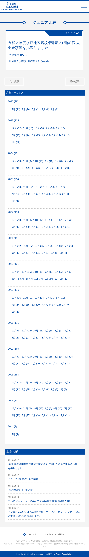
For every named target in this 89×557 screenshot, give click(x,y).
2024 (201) (14, 153)
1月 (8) (63, 389)
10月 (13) (38, 161)
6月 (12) (16, 415)
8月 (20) (59, 161)
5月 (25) (36, 135)
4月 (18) (46, 304)
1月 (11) (65, 227)
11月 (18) (28, 298)
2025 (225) (14, 120)
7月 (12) (67, 408)
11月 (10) (27, 356)
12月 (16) (17, 298)
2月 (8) (45, 109)
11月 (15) (27, 272)
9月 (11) (49, 272)
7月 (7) (68, 272)
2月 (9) (66, 304)
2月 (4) (55, 337)
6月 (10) (16, 337)
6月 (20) (26, 194)
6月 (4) (15, 279)
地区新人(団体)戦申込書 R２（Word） (29, 61)
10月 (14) (39, 298)
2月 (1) (54, 253)
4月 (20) (36, 363)
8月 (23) (59, 272)
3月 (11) (36, 109)
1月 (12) (55, 109)
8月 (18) (60, 187)
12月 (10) (17, 187)
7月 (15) (69, 356)
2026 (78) (13, 101)
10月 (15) (39, 246)
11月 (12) (28, 187)
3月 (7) (45, 253)
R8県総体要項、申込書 (20, 490)
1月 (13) (65, 168)
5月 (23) (26, 337)
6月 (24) (26, 135)
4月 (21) (36, 253)
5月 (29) (26, 168)
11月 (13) (28, 128)
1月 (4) (63, 253)
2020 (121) (14, 264)
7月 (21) (69, 220)
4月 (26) (26, 109)
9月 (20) (50, 128)
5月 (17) (26, 415)
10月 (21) (38, 356)
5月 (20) (26, 227)
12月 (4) (16, 272)
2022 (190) (14, 212)
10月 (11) (38, 272)
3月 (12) (46, 363)
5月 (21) (16, 109)
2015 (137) (14, 400)
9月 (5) (49, 246)
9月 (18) (49, 161)
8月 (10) (60, 298)
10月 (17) (39, 187)
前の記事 (75, 81)
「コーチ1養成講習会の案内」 (24, 479)
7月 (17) (69, 330)
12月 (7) (16, 356)
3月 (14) (56, 135)
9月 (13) (50, 187)
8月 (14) (59, 356)
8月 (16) (60, 128)
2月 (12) (53, 279)
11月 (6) (27, 382)
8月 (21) (59, 220)
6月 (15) (26, 304)
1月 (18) (65, 337)
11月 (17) (28, 246)
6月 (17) (16, 227)
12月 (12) (17, 128)
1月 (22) (16, 142)
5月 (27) (36, 194)
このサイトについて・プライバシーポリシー (46, 534)
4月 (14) (36, 337)
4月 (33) (46, 194)
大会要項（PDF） (18, 54)
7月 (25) (16, 135)
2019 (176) (14, 290)
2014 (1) (12, 426)
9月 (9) (48, 408)
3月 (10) (43, 279)
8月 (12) (59, 246)
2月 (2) (66, 135)
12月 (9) (16, 330)
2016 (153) (14, 374)
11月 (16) (27, 330)
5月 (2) (24, 279)
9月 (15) (50, 298)
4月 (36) (46, 135)
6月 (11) (16, 363)
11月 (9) (27, 161)
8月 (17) (59, 330)
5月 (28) (26, 363)
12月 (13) (17, 161)
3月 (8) (45, 389)
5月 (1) (15, 434)
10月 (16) (39, 128)
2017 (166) (14, 348)
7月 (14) (16, 304)
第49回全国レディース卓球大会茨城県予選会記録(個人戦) (39, 501)
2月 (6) (55, 227)
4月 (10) (33, 279)
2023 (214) (14, 179)
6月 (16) (16, 168)
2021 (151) (14, 238)
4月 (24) (36, 227)
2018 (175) (14, 323)
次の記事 (14, 81)
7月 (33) (16, 194)
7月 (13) (69, 246)
